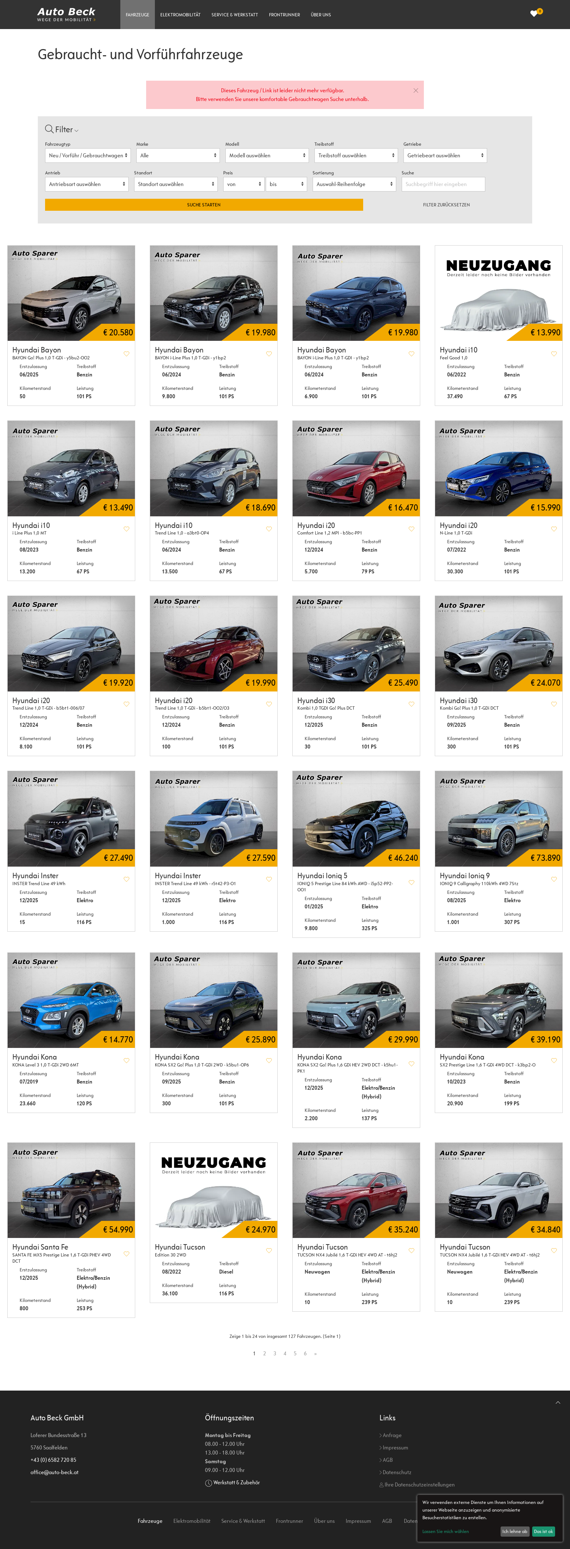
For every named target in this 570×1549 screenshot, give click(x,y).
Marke (142, 144)
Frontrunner (284, 15)
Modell (232, 144)
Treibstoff (324, 144)
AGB (386, 1459)
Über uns (321, 15)
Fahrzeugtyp (58, 144)
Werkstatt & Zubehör (236, 1482)
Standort (143, 173)
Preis (228, 173)
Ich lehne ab (514, 1531)
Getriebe (412, 144)
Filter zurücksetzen (446, 205)
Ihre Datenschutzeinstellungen (417, 1484)
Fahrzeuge (137, 15)
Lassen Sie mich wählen (445, 1531)
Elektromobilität (180, 15)
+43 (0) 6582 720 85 (53, 1459)
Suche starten (204, 205)
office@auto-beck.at (55, 1472)
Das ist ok (543, 1531)
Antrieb (52, 173)
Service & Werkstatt (235, 15)
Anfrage (391, 1435)
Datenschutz (396, 1472)
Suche (408, 173)
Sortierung (323, 173)
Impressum (394, 1447)
